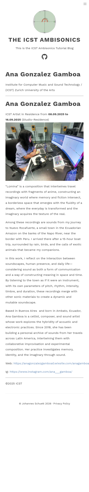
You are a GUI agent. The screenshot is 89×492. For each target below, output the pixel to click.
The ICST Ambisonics (44, 39)
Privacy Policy (61, 403)
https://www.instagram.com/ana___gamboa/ (41, 371)
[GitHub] (44, 58)
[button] (85, 4)
